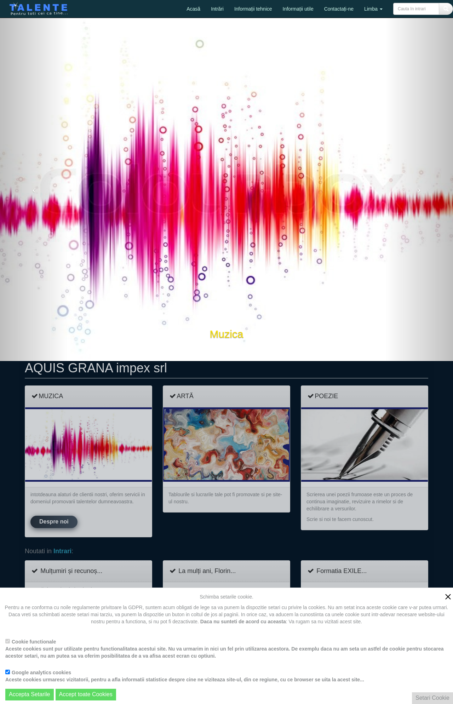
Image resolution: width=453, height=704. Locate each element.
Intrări (217, 9)
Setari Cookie (432, 698)
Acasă (193, 9)
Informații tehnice (253, 9)
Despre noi (54, 522)
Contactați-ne (339, 9)
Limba (373, 9)
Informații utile (298, 9)
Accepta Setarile (29, 694)
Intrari (62, 551)
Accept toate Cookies (86, 694)
